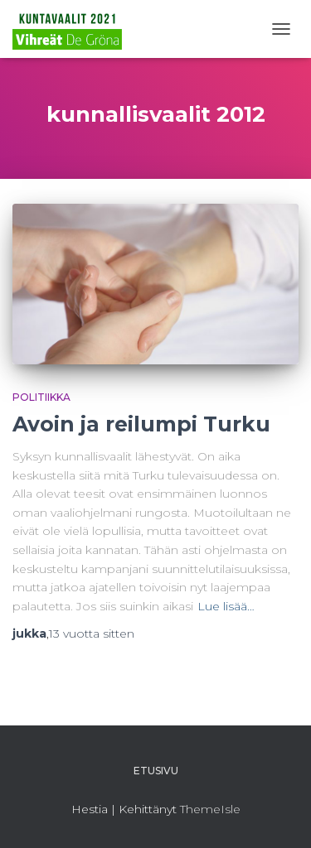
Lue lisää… (226, 606)
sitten (91, 633)
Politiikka (41, 397)
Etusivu (156, 770)
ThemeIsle (210, 809)
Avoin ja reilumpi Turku (141, 424)
